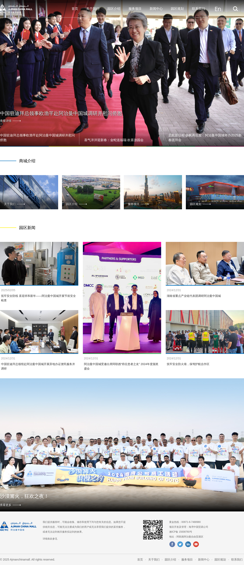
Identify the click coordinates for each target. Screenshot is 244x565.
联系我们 (198, 8)
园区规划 (177, 8)
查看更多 (5, 505)
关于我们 (92, 8)
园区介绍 (113, 8)
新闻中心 (156, 8)
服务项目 (135, 8)
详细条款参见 (50, 538)
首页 (75, 8)
